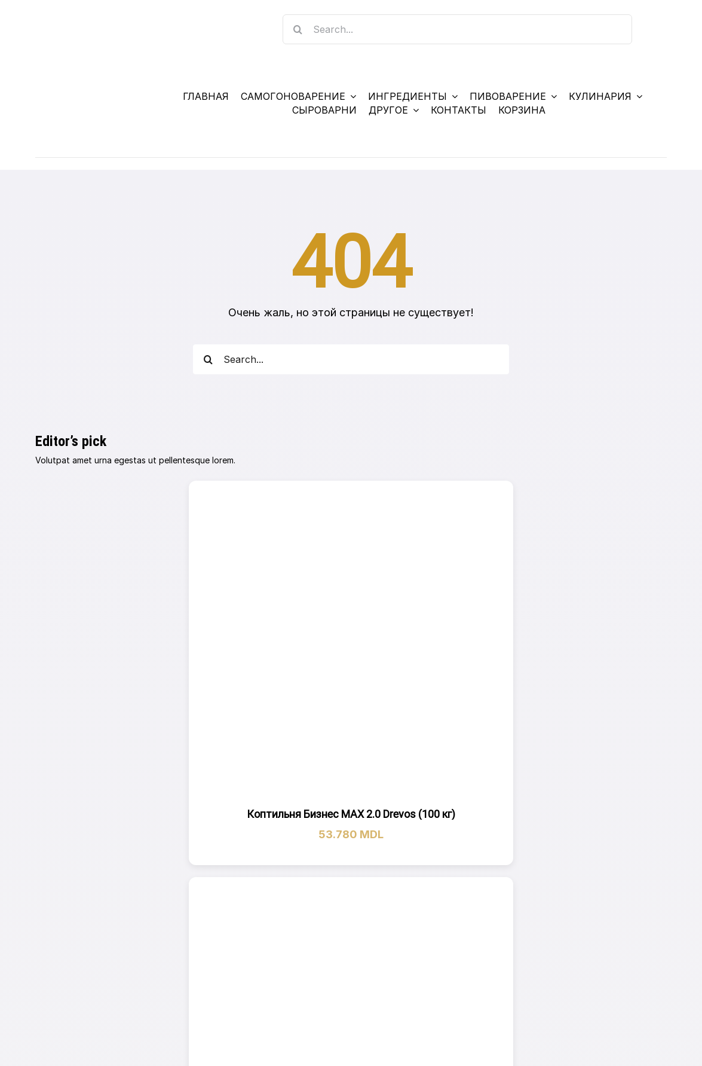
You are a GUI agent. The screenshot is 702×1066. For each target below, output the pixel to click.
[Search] (297, 29)
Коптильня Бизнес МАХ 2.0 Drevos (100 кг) (351, 814)
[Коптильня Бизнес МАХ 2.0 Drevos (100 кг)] (351, 643)
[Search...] (457, 29)
